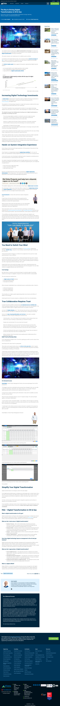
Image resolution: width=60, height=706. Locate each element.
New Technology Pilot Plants (18, 671)
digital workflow (27, 248)
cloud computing (5, 101)
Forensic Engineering (17, 663)
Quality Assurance (6, 676)
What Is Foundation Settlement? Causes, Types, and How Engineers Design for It (55, 42)
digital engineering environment (14, 210)
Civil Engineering (53, 45)
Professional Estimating (7, 674)
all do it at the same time (25, 346)
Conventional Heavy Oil (28, 663)
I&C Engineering (5, 661)
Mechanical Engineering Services (7, 663)
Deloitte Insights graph (8, 64)
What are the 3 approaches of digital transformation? (15, 549)
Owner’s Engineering (17, 673)
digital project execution (33, 185)
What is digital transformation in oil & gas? (12, 513)
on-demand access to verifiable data (28, 304)
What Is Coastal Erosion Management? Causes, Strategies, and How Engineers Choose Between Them (54, 88)
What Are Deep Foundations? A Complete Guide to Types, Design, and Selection (54, 75)
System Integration (17, 667)
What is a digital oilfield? (8, 563)
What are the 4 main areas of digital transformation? (15, 521)
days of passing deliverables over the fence (17, 314)
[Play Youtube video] (20, 232)
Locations (53, 1)
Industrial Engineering (54, 124)
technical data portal (27, 210)
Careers (58, 1)
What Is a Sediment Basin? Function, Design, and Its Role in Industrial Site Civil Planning (55, 52)
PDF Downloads (48, 661)
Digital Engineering (34, 19)
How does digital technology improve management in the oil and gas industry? (19, 539)
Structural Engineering (54, 80)
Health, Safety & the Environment (38, 661)
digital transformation (8, 573)
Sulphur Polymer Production (18, 669)
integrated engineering (15, 636)
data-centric (30, 517)
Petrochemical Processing (29, 674)
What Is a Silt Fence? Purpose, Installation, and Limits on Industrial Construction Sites (55, 31)
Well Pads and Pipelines (29, 661)
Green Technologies (54, 105)
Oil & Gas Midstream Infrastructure (28, 665)
